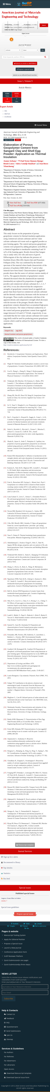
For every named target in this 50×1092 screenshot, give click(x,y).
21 (5, 591)
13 (5, 497)
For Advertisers (10, 1061)
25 (5, 635)
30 (5, 697)
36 (5, 761)
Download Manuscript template (17, 1073)
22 (5, 601)
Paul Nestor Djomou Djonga (31, 161)
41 (5, 823)
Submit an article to (25, 63)
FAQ (6, 1022)
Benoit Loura (8, 164)
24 (5, 625)
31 (5, 707)
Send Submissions (12, 1031)
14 (5, 511)
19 (5, 567)
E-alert (33, 25)
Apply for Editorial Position (14, 939)
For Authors (8, 1052)
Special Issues (38, 11)
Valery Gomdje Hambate (25, 164)
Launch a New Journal (12, 948)
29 (5, 683)
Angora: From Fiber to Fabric (11, 898)
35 (5, 751)
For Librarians (9, 1065)
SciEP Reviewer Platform (13, 956)
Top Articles (6, 868)
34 (5, 739)
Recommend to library (10, 862)
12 (5, 482)
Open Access (9, 1069)
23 (5, 615)
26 (5, 649)
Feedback (9, 1018)
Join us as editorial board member (25, 75)
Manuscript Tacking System (15, 935)
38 (5, 787)
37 (5, 773)
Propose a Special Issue (13, 943)
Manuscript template (25, 845)
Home (5, 11)
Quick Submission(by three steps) (17, 964)
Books (5, 18)
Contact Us (9, 1014)
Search (13, 25)
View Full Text (15, 203)
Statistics (5, 873)
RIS (6, 111)
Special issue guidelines (10, 907)
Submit (44, 25)
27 (5, 663)
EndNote (8, 117)
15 (5, 523)
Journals (15, 11)
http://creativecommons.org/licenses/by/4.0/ (17, 345)
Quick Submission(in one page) (16, 960)
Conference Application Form (15, 952)
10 (5, 456)
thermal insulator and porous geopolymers (18, 334)
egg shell (19, 330)
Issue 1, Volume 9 (24, 81)
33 (5, 729)
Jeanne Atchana (9, 161)
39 (5, 799)
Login (22, 25)
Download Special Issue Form (16, 1077)
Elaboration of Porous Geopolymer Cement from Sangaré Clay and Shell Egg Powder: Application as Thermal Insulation (24, 151)
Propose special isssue (25, 914)
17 (5, 543)
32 (5, 719)
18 (5, 555)
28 (5, 676)
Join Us (8, 1035)
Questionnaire (11, 1027)
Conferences (17, 18)
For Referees (9, 1056)
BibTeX (7, 114)
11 (5, 468)
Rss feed (5, 879)
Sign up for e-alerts (9, 857)
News (28, 18)
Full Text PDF (32, 203)
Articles (26, 11)
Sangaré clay (9, 330)
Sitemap (8, 1039)
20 (5, 579)
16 (5, 535)
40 (5, 811)
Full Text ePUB (16, 206)
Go (43, 50)
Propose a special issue (25, 69)
